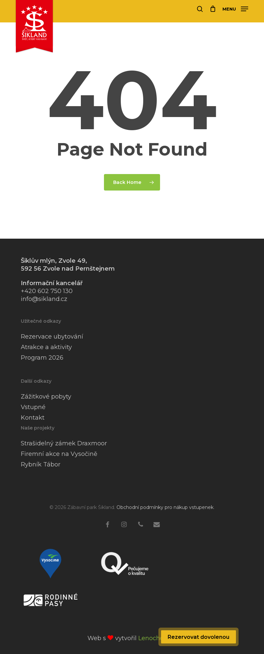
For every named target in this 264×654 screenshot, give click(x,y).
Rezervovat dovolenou (198, 637)
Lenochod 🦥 (157, 638)
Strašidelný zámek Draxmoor (64, 443)
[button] (235, 8)
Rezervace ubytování (52, 336)
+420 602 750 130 (47, 291)
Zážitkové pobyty (46, 396)
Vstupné (33, 407)
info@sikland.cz (44, 299)
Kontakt (33, 417)
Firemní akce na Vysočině (59, 454)
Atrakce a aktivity (46, 347)
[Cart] (212, 9)
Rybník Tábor (40, 464)
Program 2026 (42, 357)
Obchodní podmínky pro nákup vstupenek (165, 507)
